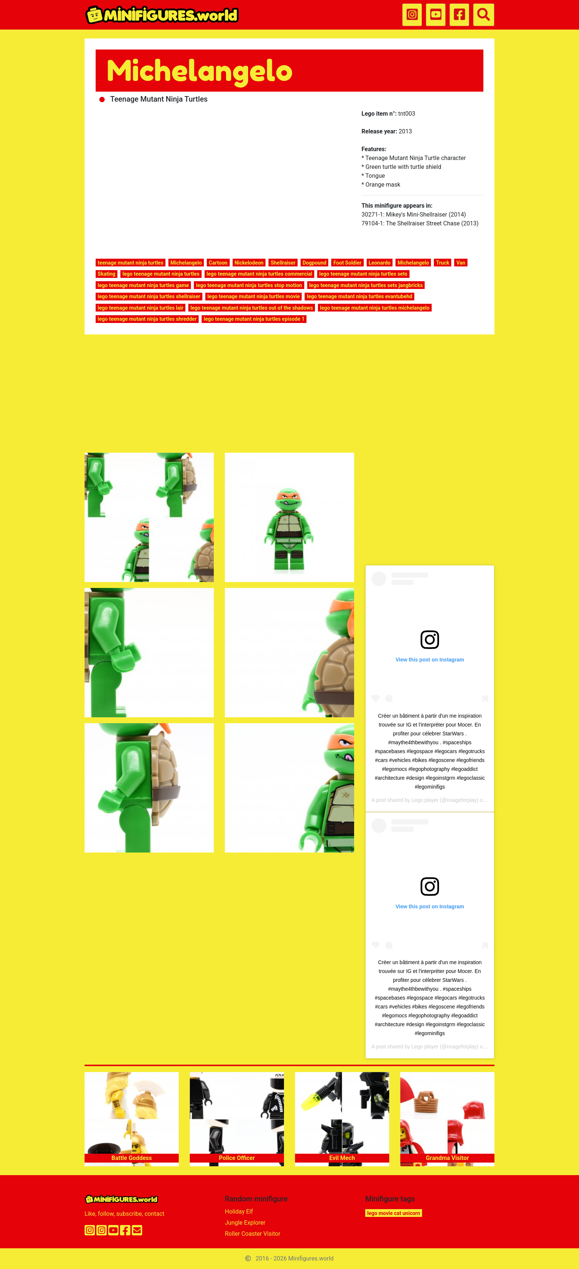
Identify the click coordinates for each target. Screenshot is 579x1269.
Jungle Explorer (245, 1222)
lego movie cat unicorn (393, 1213)
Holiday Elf (239, 1211)
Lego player (424, 800)
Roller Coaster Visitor (252, 1233)
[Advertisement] (289, 395)
